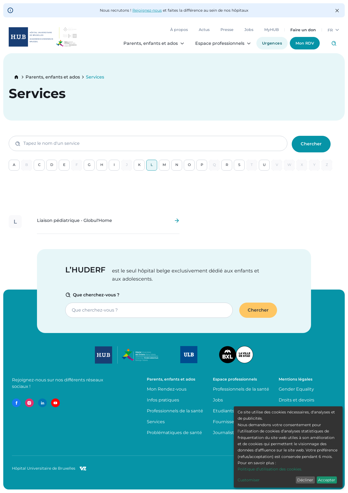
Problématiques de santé (174, 432)
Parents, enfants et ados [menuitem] (150, 43)
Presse (227, 30)
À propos (179, 30)
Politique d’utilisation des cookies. (270, 469)
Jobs (248, 30)
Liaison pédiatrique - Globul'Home (74, 220)
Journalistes (226, 432)
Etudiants (223, 410)
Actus (204, 30)
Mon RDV (305, 43)
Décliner (305, 480)
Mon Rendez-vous (167, 389)
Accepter (326, 480)
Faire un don (303, 29)
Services (156, 421)
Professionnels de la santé (175, 410)
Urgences (272, 43)
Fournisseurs (227, 421)
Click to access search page (333, 43)
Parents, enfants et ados (53, 77)
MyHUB (271, 30)
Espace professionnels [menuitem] (219, 43)
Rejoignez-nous (147, 10)
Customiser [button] (249, 480)
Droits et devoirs (296, 400)
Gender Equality (296, 389)
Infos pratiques (163, 400)
